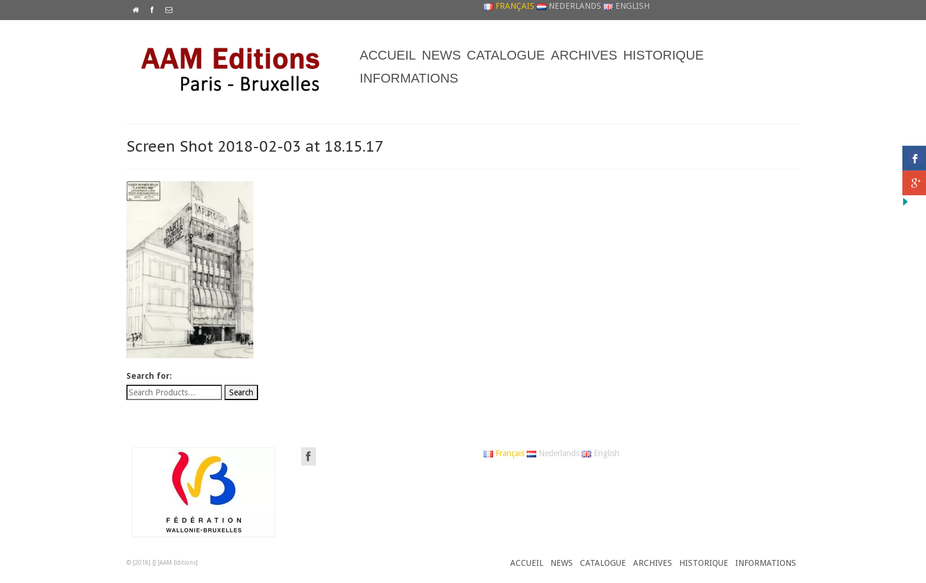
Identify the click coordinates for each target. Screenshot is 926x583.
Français (509, 6)
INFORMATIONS (409, 78)
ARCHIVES (584, 55)
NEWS (441, 55)
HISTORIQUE (663, 55)
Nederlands (569, 6)
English (627, 6)
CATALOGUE (505, 55)
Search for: (149, 376)
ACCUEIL (388, 55)
